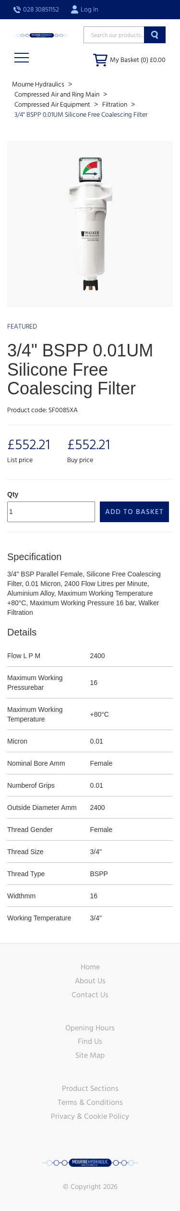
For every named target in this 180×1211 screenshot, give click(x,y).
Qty (12, 494)
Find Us (90, 1041)
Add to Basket (134, 511)
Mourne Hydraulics (39, 84)
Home (90, 967)
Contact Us (90, 995)
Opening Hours (90, 1028)
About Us (90, 981)
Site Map (90, 1055)
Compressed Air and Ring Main (57, 94)
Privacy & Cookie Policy (90, 1116)
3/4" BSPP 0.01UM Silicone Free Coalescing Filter (80, 114)
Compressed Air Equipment (53, 104)
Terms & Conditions (90, 1102)
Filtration (115, 104)
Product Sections (90, 1088)
